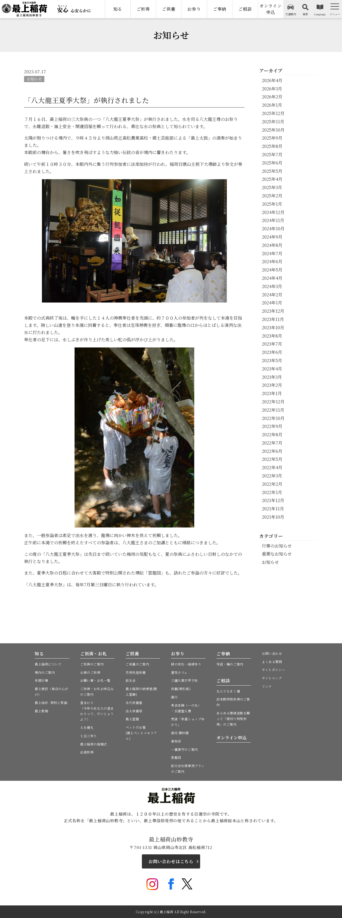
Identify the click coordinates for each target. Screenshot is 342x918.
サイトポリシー (273, 669)
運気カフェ (179, 672)
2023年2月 (272, 385)
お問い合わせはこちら (171, 861)
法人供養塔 (134, 711)
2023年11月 (273, 319)
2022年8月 (272, 434)
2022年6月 (272, 451)
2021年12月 (273, 500)
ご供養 (168, 9)
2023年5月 (272, 360)
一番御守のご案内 (184, 749)
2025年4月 (272, 179)
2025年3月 (272, 187)
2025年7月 (272, 154)
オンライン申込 (270, 9)
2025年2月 (272, 196)
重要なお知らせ (277, 554)
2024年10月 (273, 228)
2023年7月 (272, 344)
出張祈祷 (87, 752)
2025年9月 (272, 138)
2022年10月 (273, 418)
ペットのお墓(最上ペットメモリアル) (141, 733)
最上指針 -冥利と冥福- (51, 702)
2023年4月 (272, 369)
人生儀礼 (87, 727)
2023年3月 (272, 377)
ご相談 (245, 9)
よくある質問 (272, 661)
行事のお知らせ (277, 546)
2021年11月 (273, 509)
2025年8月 (272, 146)
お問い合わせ (272, 653)
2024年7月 (272, 253)
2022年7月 (272, 443)
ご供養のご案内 (137, 664)
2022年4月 (272, 467)
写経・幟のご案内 (229, 664)
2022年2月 (272, 484)
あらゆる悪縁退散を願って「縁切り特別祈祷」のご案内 (233, 718)
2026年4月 (272, 80)
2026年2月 (272, 97)
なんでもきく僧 (228, 691)
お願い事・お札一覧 (95, 680)
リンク (267, 686)
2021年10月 (273, 517)
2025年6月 (272, 163)
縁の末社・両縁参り (186, 664)
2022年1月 (272, 492)
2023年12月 (273, 311)
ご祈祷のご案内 (92, 664)
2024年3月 (272, 286)
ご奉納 (219, 9)
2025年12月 (273, 113)
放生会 (131, 680)
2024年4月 (272, 278)
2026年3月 (272, 89)
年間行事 (41, 680)
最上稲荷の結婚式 (93, 744)
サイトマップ (272, 678)
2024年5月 (272, 270)
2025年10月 (273, 130)
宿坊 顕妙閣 (180, 732)
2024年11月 (273, 220)
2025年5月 (272, 171)
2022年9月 (272, 426)
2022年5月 (272, 459)
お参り (194, 9)
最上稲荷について (48, 664)
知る (117, 9)
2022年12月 (273, 402)
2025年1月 (272, 204)
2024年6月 (272, 261)
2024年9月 (272, 237)
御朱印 (176, 741)
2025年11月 (273, 121)
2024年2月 (272, 295)
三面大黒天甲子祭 (184, 680)
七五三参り (88, 735)
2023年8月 (272, 336)
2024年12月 (273, 212)
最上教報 (41, 711)
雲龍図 (176, 757)
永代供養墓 (134, 702)
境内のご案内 (45, 672)
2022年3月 (272, 476)
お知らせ (34, 79)
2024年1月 (272, 303)
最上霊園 (132, 719)
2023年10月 (273, 327)
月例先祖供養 (136, 672)
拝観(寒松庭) (181, 688)
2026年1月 (272, 105)
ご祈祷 (143, 9)
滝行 (174, 697)
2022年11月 (273, 410)
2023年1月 (272, 393)
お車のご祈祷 (90, 672)
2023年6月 (272, 352)
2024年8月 (272, 245)
